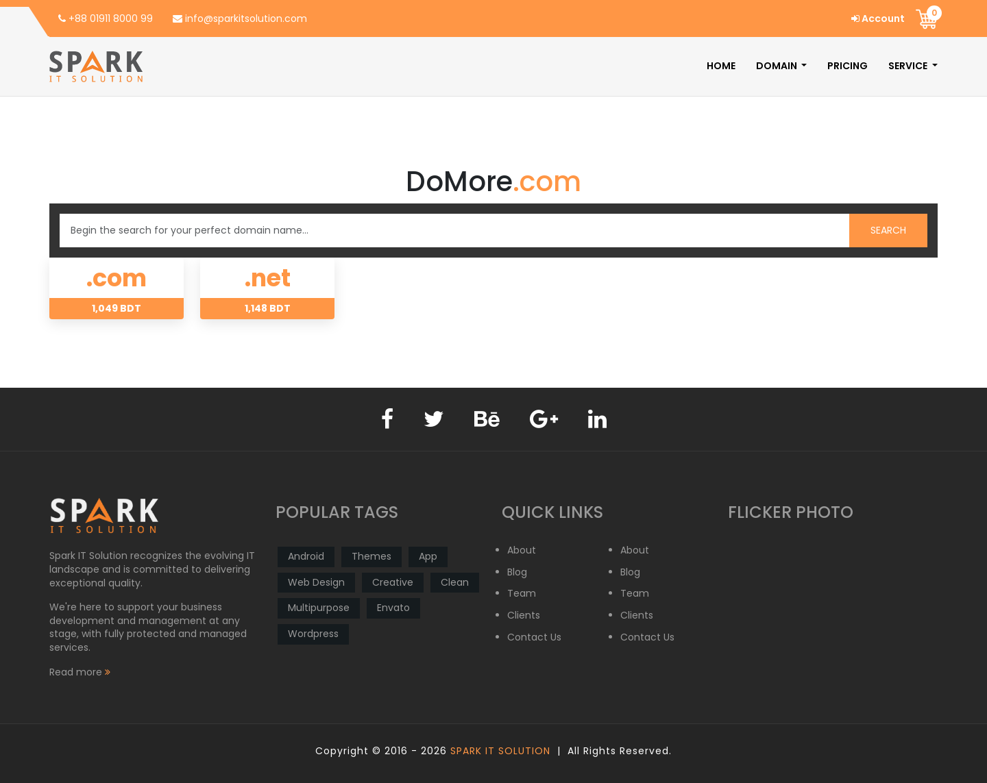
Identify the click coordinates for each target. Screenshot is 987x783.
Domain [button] (777, 66)
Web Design (316, 582)
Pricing (847, 66)
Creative (392, 582)
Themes (371, 556)
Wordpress (313, 634)
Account (878, 18)
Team (521, 593)
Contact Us (534, 637)
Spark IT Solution (500, 751)
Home (721, 66)
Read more (79, 672)
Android (306, 556)
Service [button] (908, 66)
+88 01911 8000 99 (105, 18)
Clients (523, 615)
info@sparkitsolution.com (240, 18)
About (521, 550)
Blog (517, 572)
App (428, 556)
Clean (455, 582)
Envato (393, 607)
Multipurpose (319, 607)
